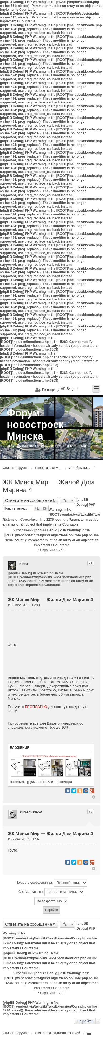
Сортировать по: (51, 892)
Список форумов (16, 468)
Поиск (37, 508)
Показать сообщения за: (51, 883)
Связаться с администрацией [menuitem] (57, 1033)
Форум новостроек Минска (35, 424)
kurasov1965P (31, 812)
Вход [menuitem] (70, 389)
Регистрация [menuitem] (51, 390)
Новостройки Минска (48, 468)
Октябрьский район (80, 468)
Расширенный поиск (45, 508)
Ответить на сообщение (28, 500)
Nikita (23, 564)
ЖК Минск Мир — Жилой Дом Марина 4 (50, 599)
